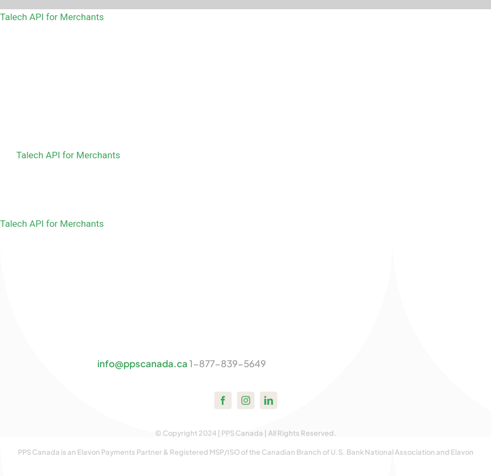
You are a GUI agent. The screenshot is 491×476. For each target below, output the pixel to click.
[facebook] (223, 400)
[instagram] (245, 400)
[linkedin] (268, 400)
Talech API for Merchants (52, 16)
